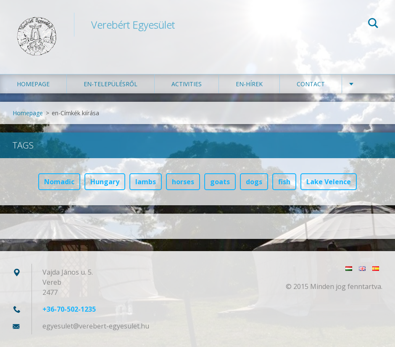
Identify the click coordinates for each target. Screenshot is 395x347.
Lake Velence (328, 181)
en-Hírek (249, 84)
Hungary (104, 181)
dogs (254, 181)
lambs (145, 181)
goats (220, 181)
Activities (186, 84)
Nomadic (59, 181)
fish (284, 181)
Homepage (33, 84)
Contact (311, 84)
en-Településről (110, 84)
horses (183, 181)
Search (373, 24)
